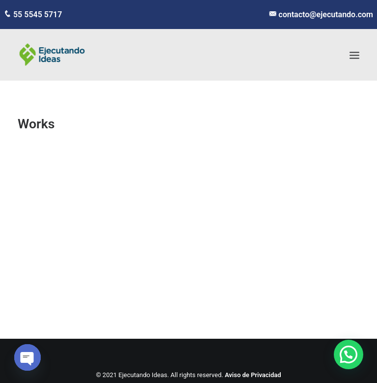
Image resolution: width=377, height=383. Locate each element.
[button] (348, 354)
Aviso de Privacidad (253, 375)
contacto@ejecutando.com (324, 14)
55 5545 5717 (36, 14)
